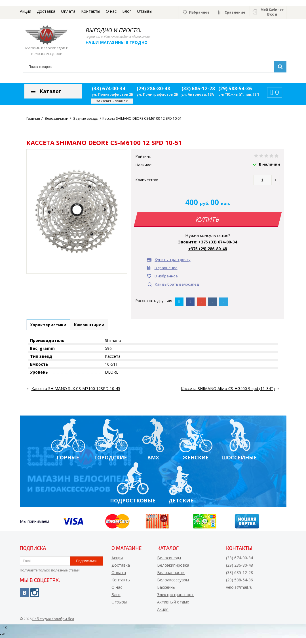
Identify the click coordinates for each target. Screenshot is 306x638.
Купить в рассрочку (173, 259)
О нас (111, 11)
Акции (25, 11)
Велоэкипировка (173, 566)
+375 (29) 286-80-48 (207, 248)
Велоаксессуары (173, 581)
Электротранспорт (175, 595)
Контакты (90, 11)
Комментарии (94, 325)
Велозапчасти (171, 573)
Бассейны (166, 588)
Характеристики (50, 325)
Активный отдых (173, 603)
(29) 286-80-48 (153, 88)
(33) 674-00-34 (108, 88)
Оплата (68, 11)
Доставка (46, 11)
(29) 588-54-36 (235, 88)
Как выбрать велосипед (177, 284)
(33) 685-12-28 (198, 88)
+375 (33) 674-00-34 (218, 242)
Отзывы (144, 11)
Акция (162, 610)
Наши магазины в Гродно (120, 42)
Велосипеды (169, 559)
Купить (207, 219)
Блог (126, 11)
